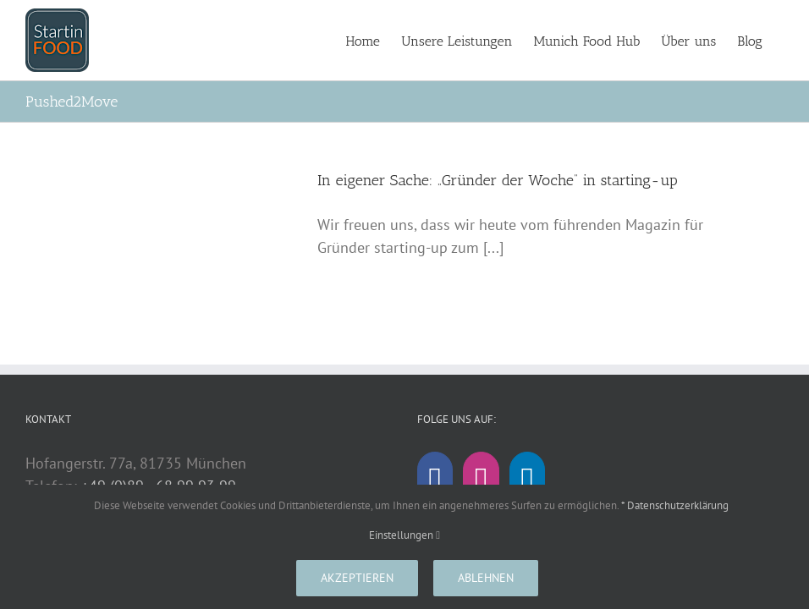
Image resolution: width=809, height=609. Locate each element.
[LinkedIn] (527, 482)
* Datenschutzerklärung (675, 505)
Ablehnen (486, 577)
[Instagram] (480, 482)
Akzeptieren (357, 577)
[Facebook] (435, 482)
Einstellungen (404, 535)
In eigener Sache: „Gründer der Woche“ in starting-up (497, 180)
